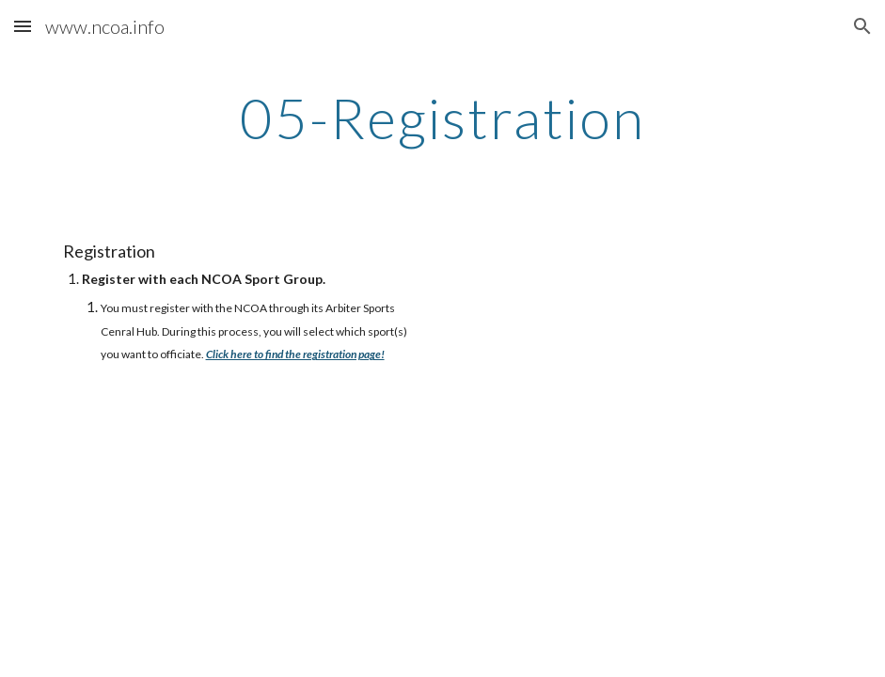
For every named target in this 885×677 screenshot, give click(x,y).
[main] (442, 117)
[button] (22, 26)
